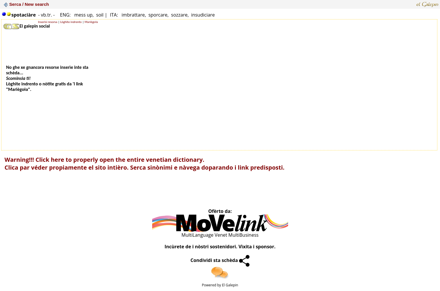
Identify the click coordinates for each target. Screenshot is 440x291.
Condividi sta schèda (220, 260)
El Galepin (230, 285)
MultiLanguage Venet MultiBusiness (220, 235)
